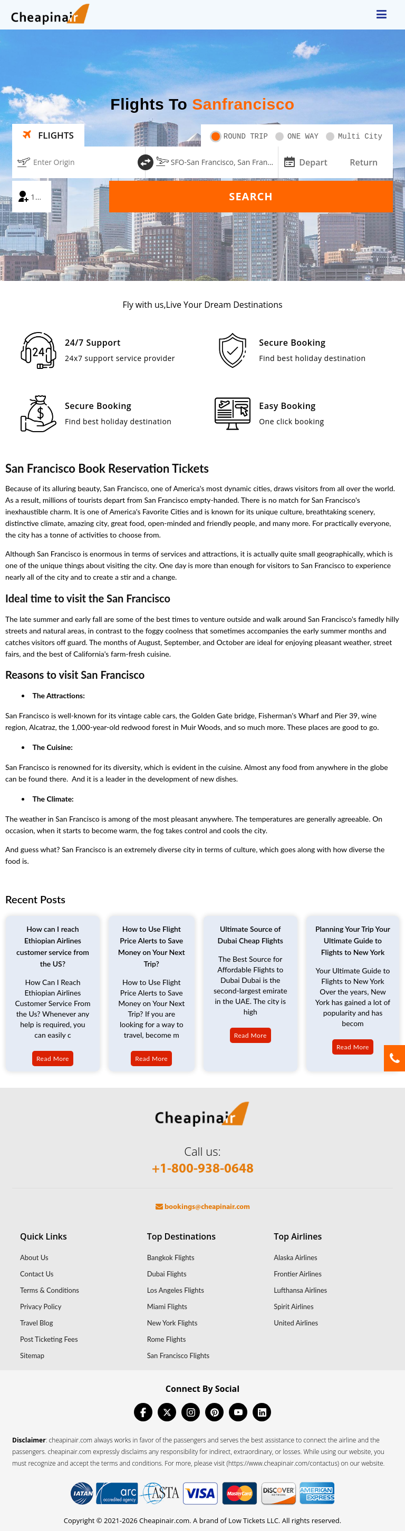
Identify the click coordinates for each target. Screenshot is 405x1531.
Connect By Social (202, 1389)
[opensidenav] (381, 14)
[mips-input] (288, 161)
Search (251, 196)
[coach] (31, 196)
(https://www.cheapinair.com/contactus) (282, 1463)
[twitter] (167, 1412)
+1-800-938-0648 (203, 1169)
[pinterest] (214, 1412)
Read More (52, 1058)
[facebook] (143, 1412)
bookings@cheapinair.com (203, 1207)
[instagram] (190, 1412)
